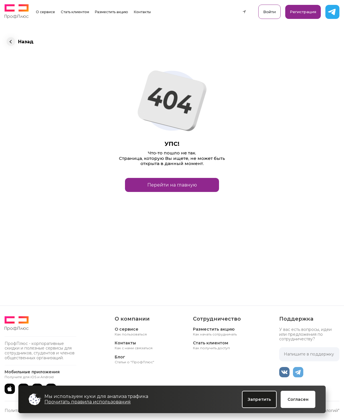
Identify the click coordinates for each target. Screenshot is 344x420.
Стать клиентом (75, 12)
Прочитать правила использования (87, 402)
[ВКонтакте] (284, 372)
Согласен (298, 399)
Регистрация (303, 11)
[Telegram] (298, 372)
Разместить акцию (111, 12)
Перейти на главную (172, 185)
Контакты (142, 12)
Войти (269, 11)
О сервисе (45, 12)
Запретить (259, 399)
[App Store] (10, 389)
